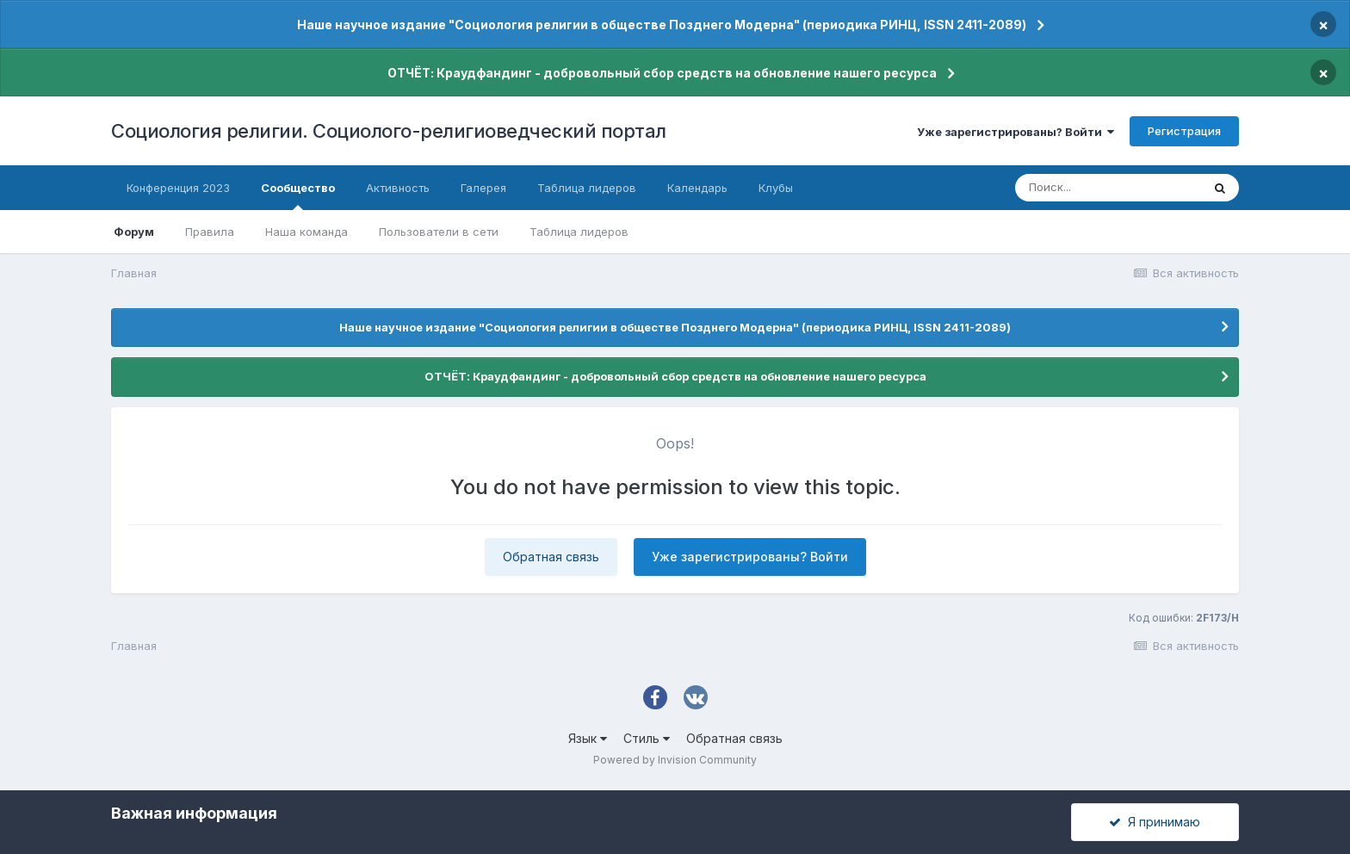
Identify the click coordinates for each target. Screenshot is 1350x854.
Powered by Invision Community (675, 759)
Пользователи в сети (439, 231)
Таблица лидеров (579, 231)
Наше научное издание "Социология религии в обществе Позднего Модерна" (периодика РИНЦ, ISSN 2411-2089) (661, 24)
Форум (134, 231)
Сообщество (298, 195)
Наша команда (306, 231)
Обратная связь (551, 556)
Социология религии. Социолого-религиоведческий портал (388, 131)
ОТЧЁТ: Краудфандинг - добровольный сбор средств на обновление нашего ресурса (662, 72)
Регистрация (1184, 131)
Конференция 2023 (178, 188)
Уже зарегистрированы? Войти (1015, 132)
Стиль (646, 738)
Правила (209, 231)
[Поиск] (1108, 187)
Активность (398, 188)
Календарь (697, 188)
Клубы (776, 188)
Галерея (483, 188)
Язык (587, 738)
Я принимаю (1154, 821)
